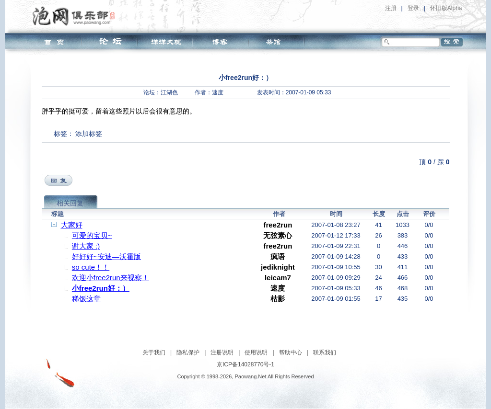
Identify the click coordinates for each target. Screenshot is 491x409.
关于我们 (153, 352)
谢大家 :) (86, 246)
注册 (391, 8)
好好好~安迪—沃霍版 (106, 256)
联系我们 (324, 352)
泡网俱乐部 (76, 16)
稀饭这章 (86, 299)
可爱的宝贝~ (92, 235)
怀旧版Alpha (446, 8)
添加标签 (88, 133)
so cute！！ (90, 267)
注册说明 (222, 352)
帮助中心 (290, 352)
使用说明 (256, 352)
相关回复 (70, 203)
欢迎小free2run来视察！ (110, 277)
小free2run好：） (100, 288)
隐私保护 (187, 352)
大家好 (71, 225)
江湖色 (169, 92)
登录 (413, 8)
